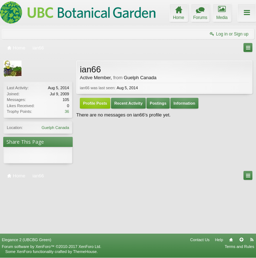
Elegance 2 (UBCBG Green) (26, 191)
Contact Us (199, 191)
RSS (251, 191)
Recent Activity (128, 103)
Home (230, 191)
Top (241, 191)
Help (219, 191)
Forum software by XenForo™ (51, 198)
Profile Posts (95, 103)
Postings (158, 103)
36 (67, 111)
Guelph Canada (55, 127)
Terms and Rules (239, 198)
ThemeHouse (85, 203)
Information (184, 103)
